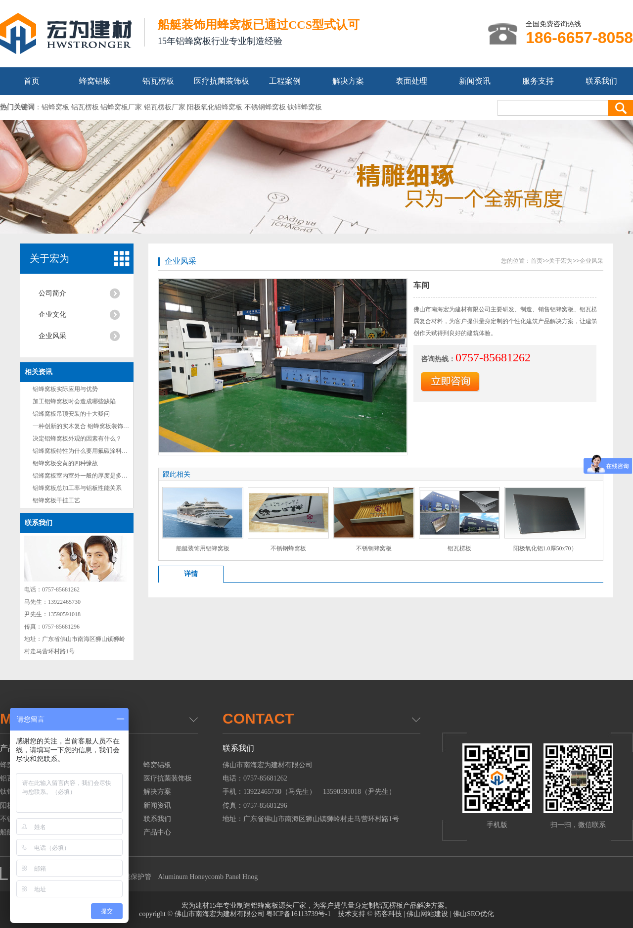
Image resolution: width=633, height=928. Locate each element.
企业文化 (52, 314)
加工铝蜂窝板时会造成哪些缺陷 (74, 401)
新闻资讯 (475, 81)
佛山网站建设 (427, 914)
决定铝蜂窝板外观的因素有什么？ (77, 438)
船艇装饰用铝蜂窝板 (202, 548)
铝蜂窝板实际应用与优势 (65, 389)
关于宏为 (49, 258)
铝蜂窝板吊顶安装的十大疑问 (71, 413)
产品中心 (157, 832)
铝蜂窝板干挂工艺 (56, 500)
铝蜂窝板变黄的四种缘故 (65, 463)
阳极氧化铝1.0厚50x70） (545, 548)
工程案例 (285, 81)
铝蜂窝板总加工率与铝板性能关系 (77, 488)
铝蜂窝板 (264, 905)
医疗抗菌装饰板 (221, 81)
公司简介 (52, 293)
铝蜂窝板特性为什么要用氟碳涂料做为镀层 (89, 450)
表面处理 (411, 81)
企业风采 (52, 336)
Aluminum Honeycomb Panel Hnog (208, 876)
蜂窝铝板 (95, 81)
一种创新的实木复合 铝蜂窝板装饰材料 (84, 426)
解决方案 (348, 81)
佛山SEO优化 (473, 914)
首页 (32, 81)
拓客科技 (388, 914)
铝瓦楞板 (158, 81)
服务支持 (538, 81)
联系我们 (601, 81)
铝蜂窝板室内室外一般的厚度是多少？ (83, 475)
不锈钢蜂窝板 (288, 548)
